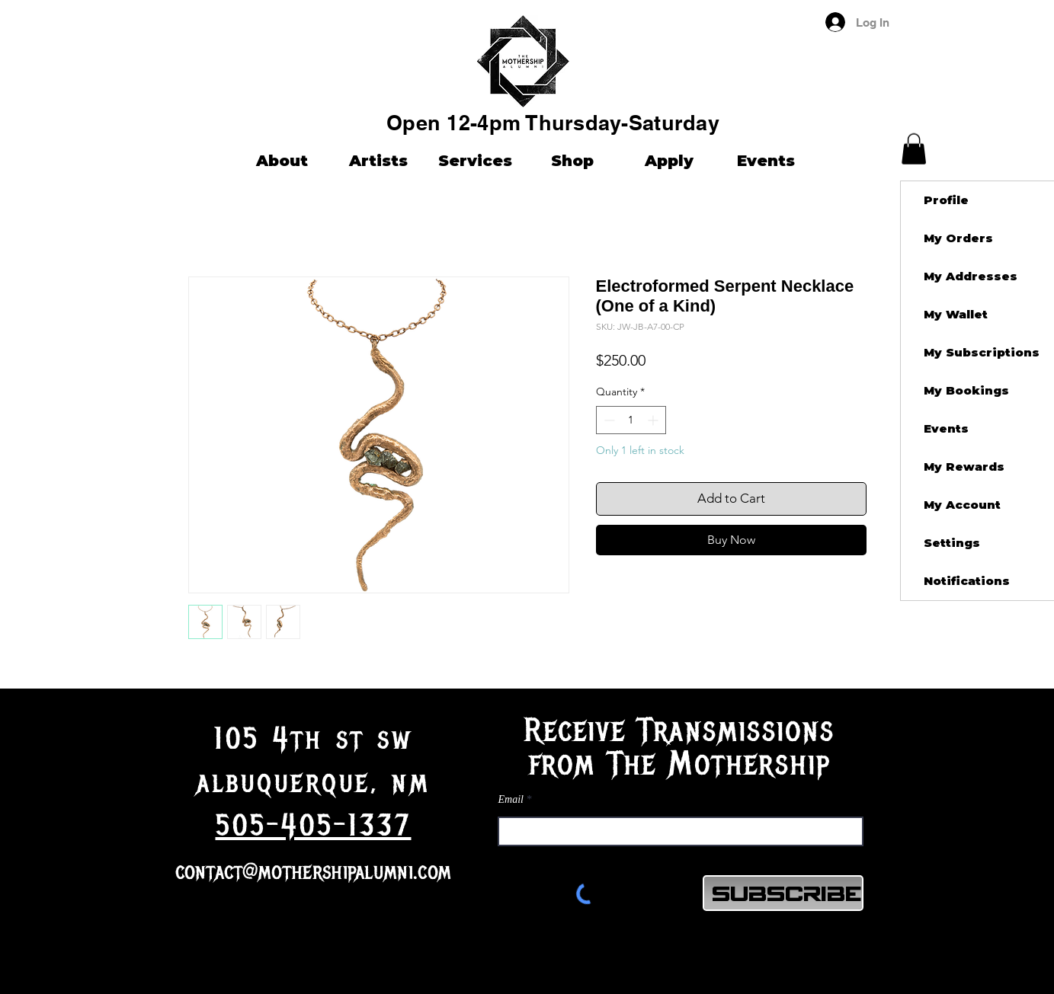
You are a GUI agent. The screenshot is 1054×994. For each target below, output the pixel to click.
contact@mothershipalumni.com (313, 872)
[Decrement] (607, 420)
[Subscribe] (783, 893)
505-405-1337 (314, 826)
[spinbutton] (631, 420)
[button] (914, 149)
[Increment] (654, 420)
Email (511, 799)
